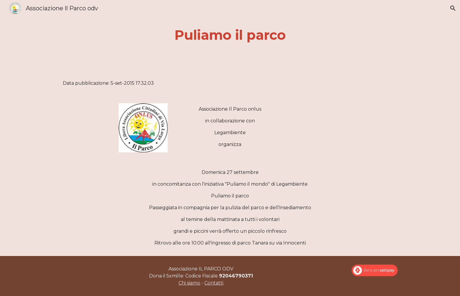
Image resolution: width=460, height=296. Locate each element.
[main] (229, 35)
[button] (453, 8)
